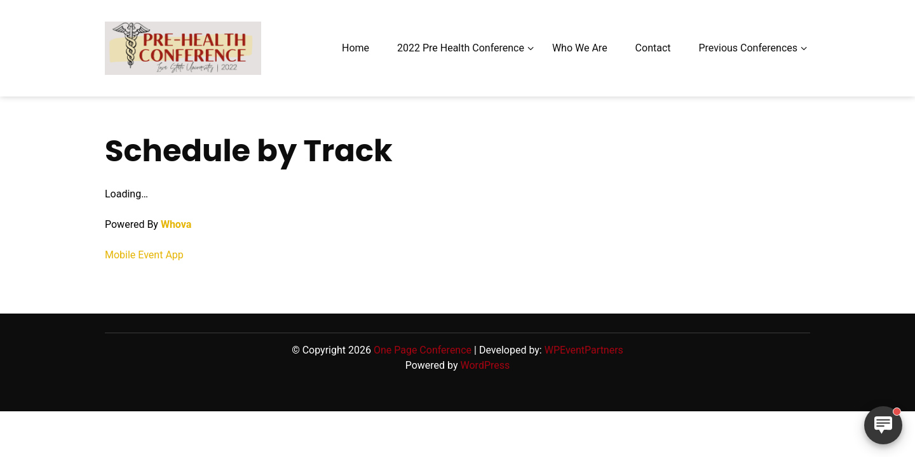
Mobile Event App (144, 255)
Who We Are (579, 48)
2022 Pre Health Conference (460, 48)
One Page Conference (422, 350)
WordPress (485, 365)
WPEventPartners (584, 350)
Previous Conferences (747, 48)
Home (355, 48)
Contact (653, 48)
